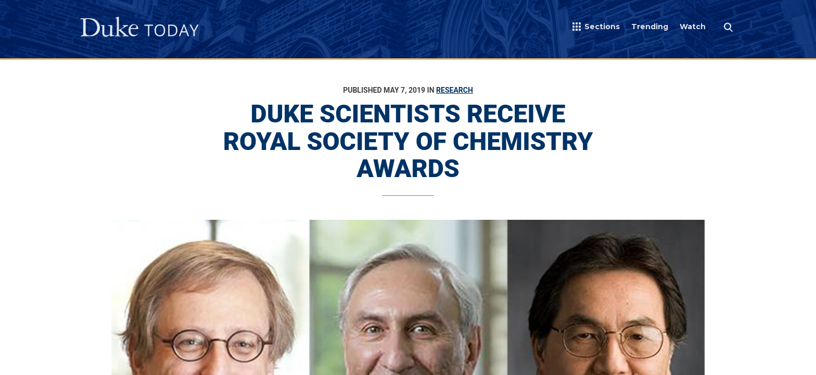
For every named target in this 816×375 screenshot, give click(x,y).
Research (454, 90)
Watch (693, 26)
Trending (649, 26)
